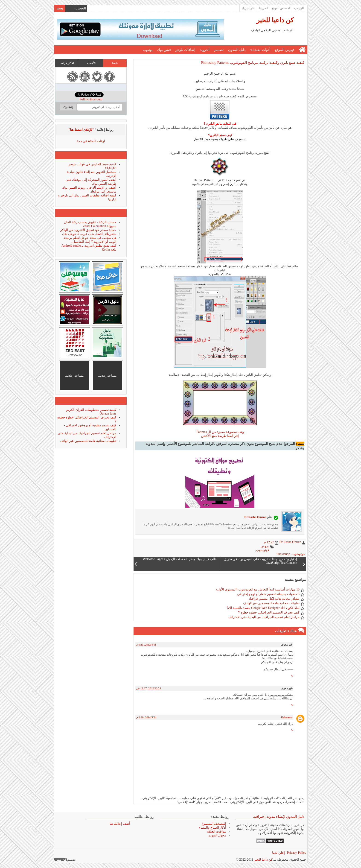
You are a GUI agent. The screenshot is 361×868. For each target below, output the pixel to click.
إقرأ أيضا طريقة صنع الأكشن (220, 436)
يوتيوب (147, 50)
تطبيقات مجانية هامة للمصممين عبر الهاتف (271, 603)
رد (292, 675)
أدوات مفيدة (261, 50)
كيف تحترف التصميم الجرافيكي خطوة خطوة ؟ (268, 612)
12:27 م (269, 542)
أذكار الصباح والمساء (212, 827)
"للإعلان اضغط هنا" (81, 130)
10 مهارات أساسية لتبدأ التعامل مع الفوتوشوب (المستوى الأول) (257, 589)
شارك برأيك (248, 8)
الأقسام (91, 63)
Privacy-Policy (296, 852)
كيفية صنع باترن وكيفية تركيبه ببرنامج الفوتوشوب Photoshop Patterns (252, 62)
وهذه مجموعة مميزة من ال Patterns (219, 432)
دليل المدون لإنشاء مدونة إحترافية (278, 816)
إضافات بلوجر (185, 50)
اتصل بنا (263, 8)
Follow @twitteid (90, 99)
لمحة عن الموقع (281, 8)
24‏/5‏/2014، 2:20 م (146, 717)
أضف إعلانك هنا (119, 823)
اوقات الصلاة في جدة (91, 141)
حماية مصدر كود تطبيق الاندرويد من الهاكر (88, 230)
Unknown (286, 717)
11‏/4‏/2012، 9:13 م (146, 644)
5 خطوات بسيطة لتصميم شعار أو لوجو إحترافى (268, 594)
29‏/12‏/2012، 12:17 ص (148, 688)
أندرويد (204, 50)
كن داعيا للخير (274, 20)
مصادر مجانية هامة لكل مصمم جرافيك (274, 598)
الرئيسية (298, 8)
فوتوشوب (298, 554)
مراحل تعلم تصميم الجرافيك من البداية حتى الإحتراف (264, 617)
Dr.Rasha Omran (255, 517)
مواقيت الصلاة (216, 831)
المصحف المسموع (213, 823)
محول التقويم (217, 835)
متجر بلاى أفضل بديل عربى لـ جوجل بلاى (89, 234)
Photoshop (283, 554)
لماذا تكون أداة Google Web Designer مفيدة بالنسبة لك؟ (262, 608)
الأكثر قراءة (67, 63)
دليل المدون (236, 50)
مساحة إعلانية (107, 375)
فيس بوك (164, 50)
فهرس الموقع (284, 50)
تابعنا (114, 63)
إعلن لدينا (278, 852)
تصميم (218, 50)
